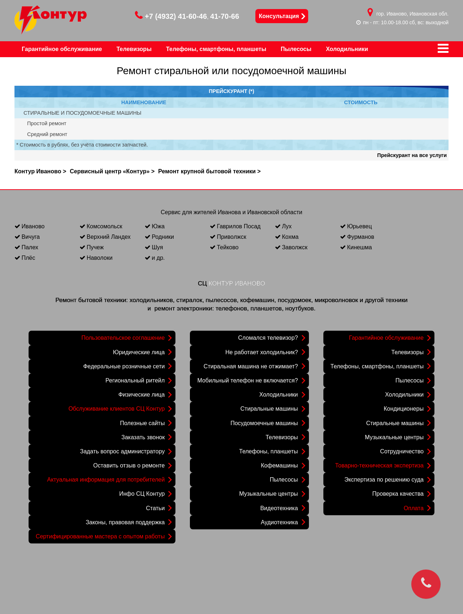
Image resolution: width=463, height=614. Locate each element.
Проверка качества (398, 494)
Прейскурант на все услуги (412, 155)
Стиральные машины (269, 409)
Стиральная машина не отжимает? (251, 366)
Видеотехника (279, 508)
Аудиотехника (279, 522)
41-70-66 (224, 16)
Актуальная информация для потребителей (106, 480)
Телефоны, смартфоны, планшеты (377, 366)
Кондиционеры (404, 409)
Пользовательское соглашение (123, 338)
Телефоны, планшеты (268, 451)
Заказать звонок (143, 437)
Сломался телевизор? (268, 338)
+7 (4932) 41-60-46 (171, 16)
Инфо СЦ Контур (142, 494)
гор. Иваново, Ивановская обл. (413, 14)
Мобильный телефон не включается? (247, 380)
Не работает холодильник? (261, 352)
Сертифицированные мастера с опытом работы (100, 536)
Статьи (155, 508)
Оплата (414, 508)
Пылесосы (284, 480)
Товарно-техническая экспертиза (379, 465)
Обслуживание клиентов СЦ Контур (116, 409)
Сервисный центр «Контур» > (112, 171)
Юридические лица (139, 352)
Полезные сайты (142, 423)
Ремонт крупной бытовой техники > (209, 171)
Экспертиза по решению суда (384, 480)
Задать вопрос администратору (122, 451)
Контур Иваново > (40, 171)
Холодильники (278, 394)
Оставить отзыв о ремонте (129, 465)
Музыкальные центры (268, 494)
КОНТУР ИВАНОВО (237, 283)
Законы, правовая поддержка (125, 522)
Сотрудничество (402, 451)
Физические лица (141, 394)
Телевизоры (282, 437)
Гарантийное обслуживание (386, 338)
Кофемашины (279, 465)
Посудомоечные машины (264, 423)
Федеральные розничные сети (124, 366)
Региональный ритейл (135, 380)
